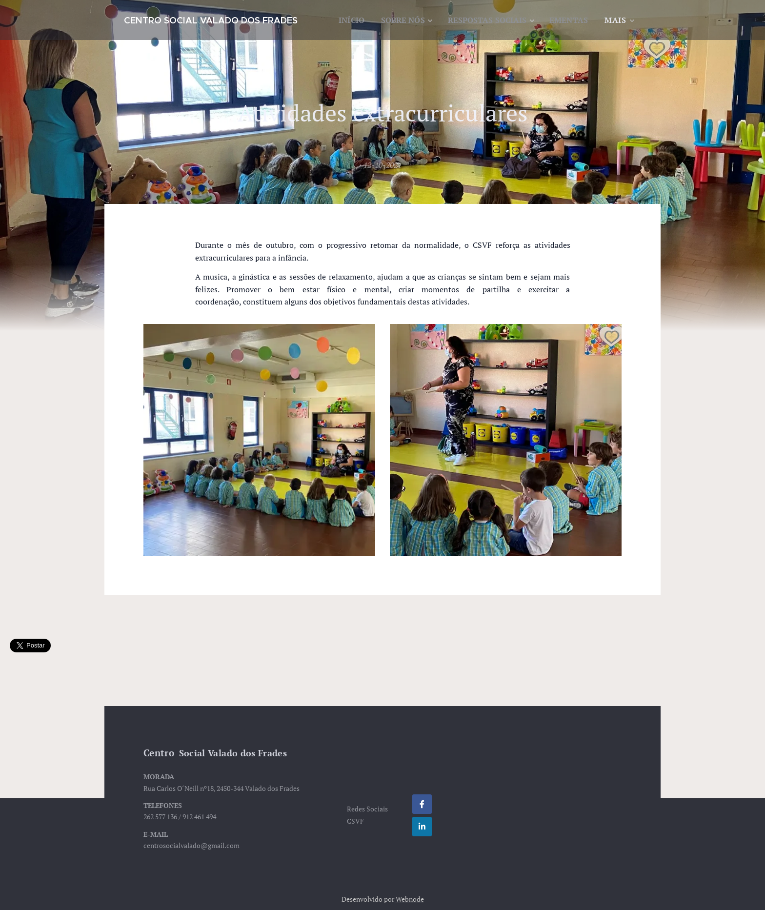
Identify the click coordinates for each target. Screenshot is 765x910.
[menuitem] (396, 20)
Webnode (410, 899)
